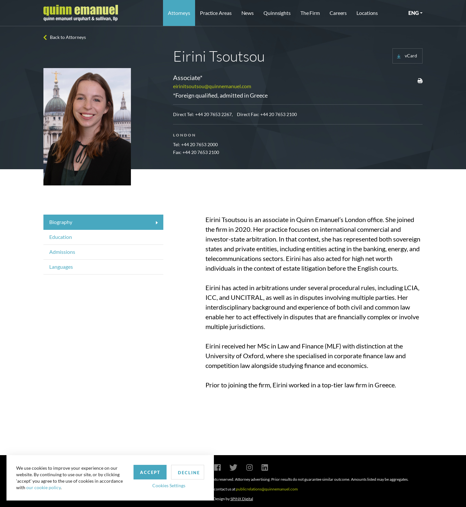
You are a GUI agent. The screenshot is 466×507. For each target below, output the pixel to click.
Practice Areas (215, 13)
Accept (150, 472)
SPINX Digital (241, 498)
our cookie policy (43, 487)
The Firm (310, 13)
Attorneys (179, 13)
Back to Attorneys (68, 37)
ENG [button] (413, 13)
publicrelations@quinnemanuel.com (267, 489)
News (247, 13)
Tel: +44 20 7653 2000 (195, 144)
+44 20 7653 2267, (214, 114)
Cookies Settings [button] (168, 485)
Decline (189, 472)
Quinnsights (277, 13)
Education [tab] (60, 237)
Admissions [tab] (62, 252)
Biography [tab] (60, 222)
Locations (367, 13)
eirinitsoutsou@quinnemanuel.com (212, 86)
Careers (338, 13)
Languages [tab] (61, 267)
